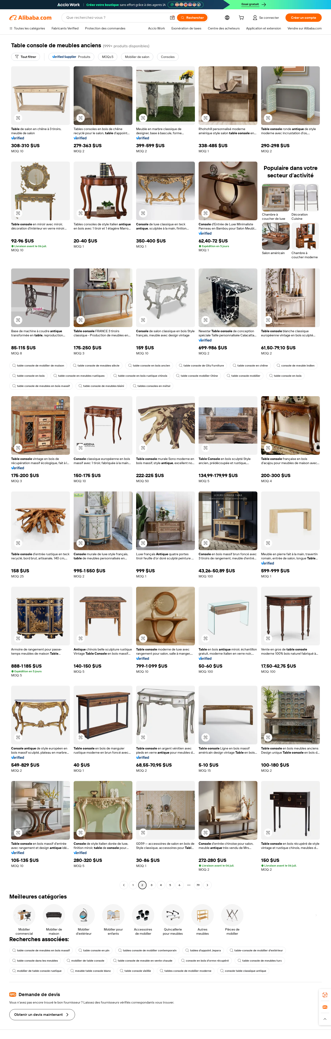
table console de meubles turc (260, 961)
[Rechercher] (192, 17)
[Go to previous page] (124, 885)
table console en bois (28, 376)
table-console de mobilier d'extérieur (256, 950)
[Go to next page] (207, 885)
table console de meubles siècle (96, 365)
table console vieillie (135, 971)
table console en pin (94, 950)
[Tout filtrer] (25, 57)
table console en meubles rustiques (79, 376)
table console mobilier (243, 376)
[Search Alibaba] (116, 17)
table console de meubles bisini (101, 386)
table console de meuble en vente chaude (142, 961)
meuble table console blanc (90, 971)
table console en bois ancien (149, 365)
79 (198, 885)
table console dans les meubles (35, 961)
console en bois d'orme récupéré (205, 961)
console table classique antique (243, 971)
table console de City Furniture (201, 365)
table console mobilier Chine (197, 376)
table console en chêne (250, 365)
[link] (325, 995)
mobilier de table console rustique (37, 971)
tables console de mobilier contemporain (147, 950)
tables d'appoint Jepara (203, 950)
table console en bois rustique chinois (140, 376)
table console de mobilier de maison (38, 365)
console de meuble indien (296, 365)
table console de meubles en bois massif (41, 386)
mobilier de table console (85, 961)
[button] (172, 17)
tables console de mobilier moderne (185, 971)
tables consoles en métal (151, 386)
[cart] (242, 18)
